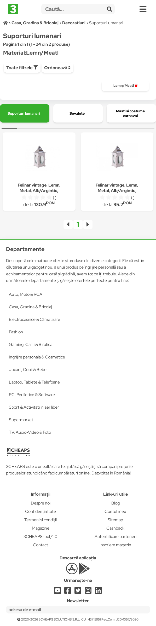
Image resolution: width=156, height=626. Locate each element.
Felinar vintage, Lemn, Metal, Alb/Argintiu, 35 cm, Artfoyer (117, 190)
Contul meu (115, 511)
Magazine (40, 528)
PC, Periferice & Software (32, 394)
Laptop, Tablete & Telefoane (34, 382)
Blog (115, 503)
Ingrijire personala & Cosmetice (37, 357)
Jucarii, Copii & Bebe (28, 369)
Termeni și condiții (40, 520)
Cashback (115, 528)
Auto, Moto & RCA (25, 294)
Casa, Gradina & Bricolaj (30, 307)
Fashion (16, 332)
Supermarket (21, 419)
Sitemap (115, 520)
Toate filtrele (22, 68)
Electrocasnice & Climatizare (34, 319)
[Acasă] (6, 23)
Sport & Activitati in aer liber (34, 407)
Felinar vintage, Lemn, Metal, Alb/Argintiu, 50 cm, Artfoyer (39, 190)
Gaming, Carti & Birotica (30, 344)
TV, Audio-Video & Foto (30, 432)
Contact (40, 545)
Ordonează (57, 68)
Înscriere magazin (115, 545)
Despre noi (40, 503)
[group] (125, 85)
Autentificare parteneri (115, 536)
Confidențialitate (40, 511)
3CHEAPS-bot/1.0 (40, 536)
